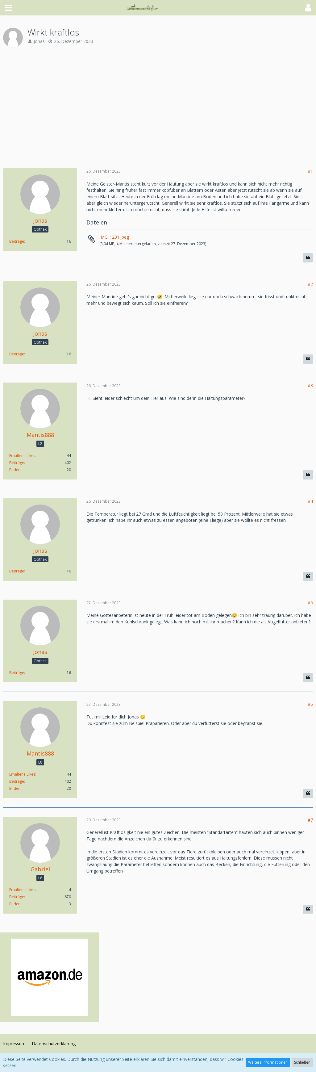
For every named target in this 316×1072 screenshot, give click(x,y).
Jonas (39, 41)
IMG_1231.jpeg (114, 237)
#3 (310, 385)
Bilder (14, 469)
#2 (310, 284)
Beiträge (16, 241)
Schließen (302, 1062)
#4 (310, 501)
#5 (310, 602)
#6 (310, 704)
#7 (310, 820)
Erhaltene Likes (22, 455)
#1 (310, 171)
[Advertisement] (158, 103)
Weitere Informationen (268, 1062)
